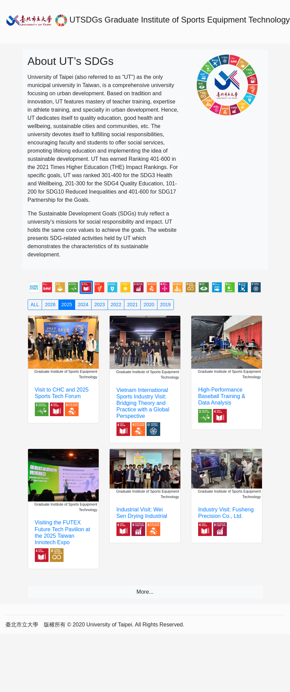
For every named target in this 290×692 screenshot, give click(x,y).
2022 (116, 304)
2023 (99, 304)
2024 (83, 304)
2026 (50, 304)
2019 (165, 304)
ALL (35, 304)
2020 (148, 304)
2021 (132, 304)
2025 (66, 304)
